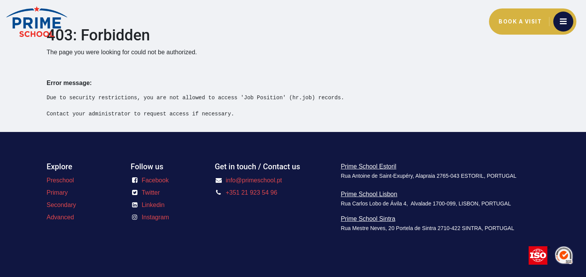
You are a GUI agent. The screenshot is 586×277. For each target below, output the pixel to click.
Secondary (61, 205)
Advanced (60, 217)
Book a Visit (520, 21)
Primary (57, 192)
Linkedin (153, 205)
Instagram (155, 217)
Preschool (60, 180)
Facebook (155, 180)
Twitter (151, 192)
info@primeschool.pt (254, 180)
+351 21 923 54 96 (251, 192)
